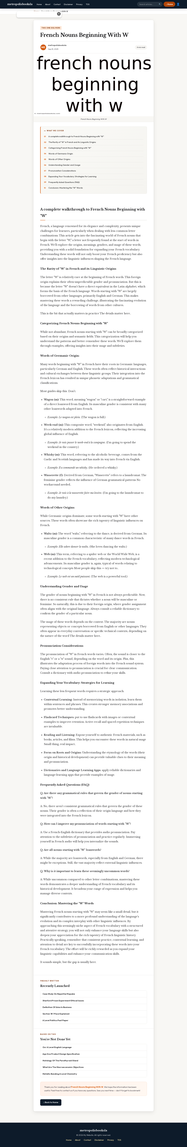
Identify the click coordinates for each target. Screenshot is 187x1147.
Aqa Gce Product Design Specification (61, 1054)
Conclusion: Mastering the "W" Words (65, 188)
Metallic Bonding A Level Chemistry (60, 1073)
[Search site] (149, 4)
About (47, 4)
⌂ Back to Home (50, 1102)
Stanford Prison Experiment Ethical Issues (63, 1000)
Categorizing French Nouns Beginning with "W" (69, 148)
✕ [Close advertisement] (182, 14)
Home (39, 4)
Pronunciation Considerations (62, 170)
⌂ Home (169, 4)
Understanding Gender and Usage (64, 165)
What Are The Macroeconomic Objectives (63, 1067)
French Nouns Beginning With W (87, 1087)
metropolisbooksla (19, 4)
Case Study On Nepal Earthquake (59, 994)
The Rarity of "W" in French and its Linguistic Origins (72, 142)
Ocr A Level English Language (57, 1047)
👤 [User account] (178, 4)
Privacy (79, 4)
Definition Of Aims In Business (57, 1007)
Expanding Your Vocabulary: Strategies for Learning (72, 176)
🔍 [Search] (160, 4)
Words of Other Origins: (59, 159)
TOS (88, 4)
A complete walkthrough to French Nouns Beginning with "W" (76, 136)
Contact (57, 4)
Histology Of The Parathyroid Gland (60, 1060)
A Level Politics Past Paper (55, 1020)
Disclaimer (68, 4)
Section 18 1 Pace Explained (56, 1013)
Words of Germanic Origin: (60, 153)
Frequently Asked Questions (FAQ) (64, 182)
